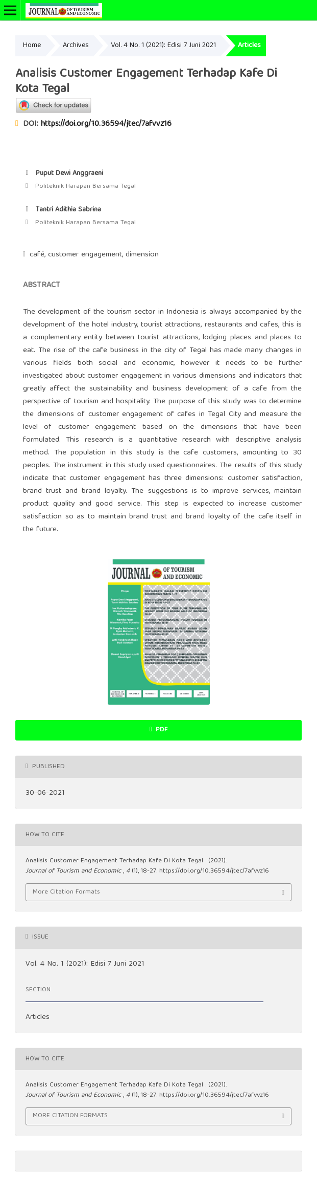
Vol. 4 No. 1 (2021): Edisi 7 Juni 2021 (163, 45)
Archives (76, 45)
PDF (160, 730)
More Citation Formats (66, 892)
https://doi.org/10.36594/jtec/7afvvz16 (106, 124)
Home (32, 45)
